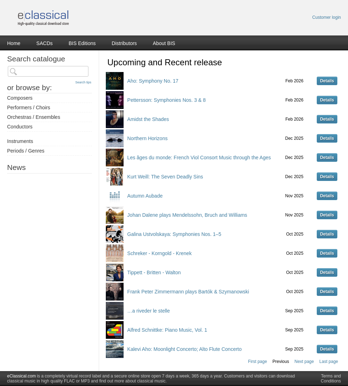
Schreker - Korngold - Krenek (159, 253)
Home (13, 43)
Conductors (20, 126)
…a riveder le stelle (148, 311)
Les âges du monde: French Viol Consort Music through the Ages (199, 157)
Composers (20, 98)
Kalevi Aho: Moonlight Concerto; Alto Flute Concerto (184, 349)
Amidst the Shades (148, 119)
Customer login (326, 17)
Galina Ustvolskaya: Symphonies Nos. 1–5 (174, 234)
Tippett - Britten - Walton (154, 272)
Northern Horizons (147, 138)
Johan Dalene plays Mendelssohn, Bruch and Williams (187, 215)
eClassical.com (21, 376)
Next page (304, 361)
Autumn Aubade (145, 196)
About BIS (164, 43)
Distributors (124, 43)
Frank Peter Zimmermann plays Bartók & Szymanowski (188, 291)
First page (257, 361)
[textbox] (48, 71)
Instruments (20, 141)
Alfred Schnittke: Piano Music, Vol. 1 (167, 330)
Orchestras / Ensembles (33, 117)
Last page (328, 361)
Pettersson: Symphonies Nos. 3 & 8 (166, 100)
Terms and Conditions (331, 379)
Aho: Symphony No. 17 (152, 81)
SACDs (44, 43)
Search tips (83, 82)
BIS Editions (82, 43)
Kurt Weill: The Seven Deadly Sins (165, 177)
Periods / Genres (25, 151)
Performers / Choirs (28, 107)
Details (327, 80)
